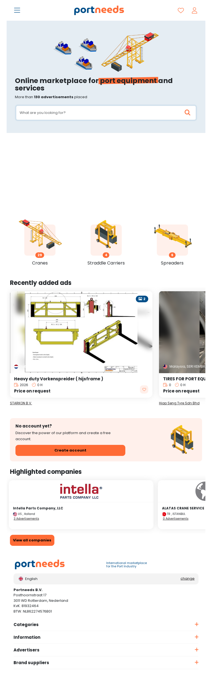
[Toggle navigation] (18, 11)
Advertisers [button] (26, 650)
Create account (70, 450)
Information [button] (27, 637)
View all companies (32, 540)
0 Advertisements (176, 519)
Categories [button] (26, 624)
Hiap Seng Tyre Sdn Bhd (179, 403)
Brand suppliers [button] (31, 663)
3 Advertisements (26, 519)
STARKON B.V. (21, 403)
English (28, 578)
